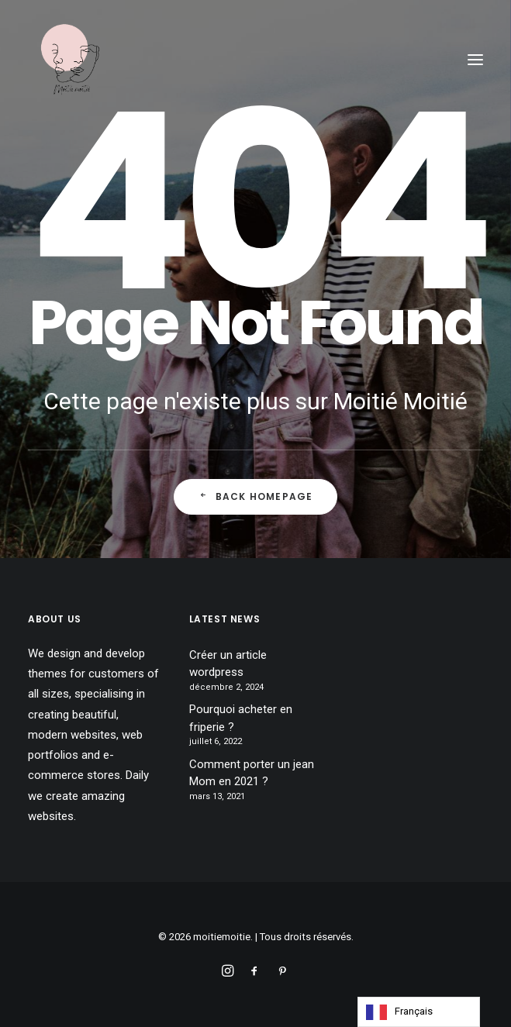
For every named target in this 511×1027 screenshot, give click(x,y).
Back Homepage (256, 497)
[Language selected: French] (418, 1012)
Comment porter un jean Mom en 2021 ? (251, 773)
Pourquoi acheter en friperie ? (240, 718)
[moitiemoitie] (70, 59)
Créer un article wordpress (228, 664)
